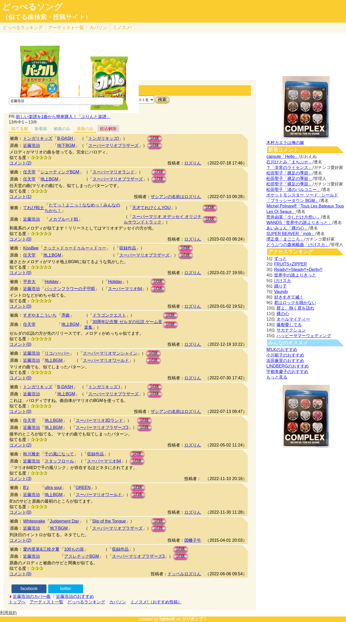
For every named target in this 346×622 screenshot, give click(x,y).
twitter (65, 588)
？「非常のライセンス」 (289, 167)
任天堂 (29, 172)
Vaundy (281, 291)
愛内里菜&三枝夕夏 (41, 549)
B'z (26, 487)
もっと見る (276, 377)
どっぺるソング (32, 7)
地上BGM (49, 179)
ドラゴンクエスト (109, 315)
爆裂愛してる (289, 324)
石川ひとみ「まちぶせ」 (289, 162)
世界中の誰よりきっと (295, 275)
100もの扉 (74, 549)
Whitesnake (34, 521)
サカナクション (291, 330)
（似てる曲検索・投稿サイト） (46, 17)
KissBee (31, 248)
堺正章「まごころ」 (285, 239)
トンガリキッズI (103, 138)
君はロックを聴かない (295, 302)
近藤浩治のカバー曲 (32, 596)
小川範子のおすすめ (285, 355)
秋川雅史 (31, 454)
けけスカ (282, 280)
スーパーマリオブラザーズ (113, 145)
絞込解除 (108, 128)
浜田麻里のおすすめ (285, 360)
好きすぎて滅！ (289, 297)
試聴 (154, 138)
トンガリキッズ (37, 138)
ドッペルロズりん (184, 574)
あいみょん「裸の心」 (287, 228)
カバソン (98, 27)
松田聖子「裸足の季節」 (289, 173)
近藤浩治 (31, 145)
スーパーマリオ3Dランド (99, 420)
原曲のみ (85, 128)
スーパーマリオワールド (106, 360)
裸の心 (283, 313)
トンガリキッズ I (104, 387)
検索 (162, 99)
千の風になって (59, 454)
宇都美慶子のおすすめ (287, 371)
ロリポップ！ (194, 619)
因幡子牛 (192, 540)
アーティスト (66, 27)
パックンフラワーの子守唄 (70, 288)
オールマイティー (293, 319)
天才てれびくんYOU (151, 207)
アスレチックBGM (81, 556)
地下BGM (66, 145)
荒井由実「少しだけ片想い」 (293, 217)
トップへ (17, 602)
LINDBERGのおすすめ (287, 366)
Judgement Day (64, 521)
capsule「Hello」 (282, 156)
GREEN (83, 487)
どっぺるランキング (86, 602)
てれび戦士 (33, 207)
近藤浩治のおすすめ (75, 596)
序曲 (65, 315)
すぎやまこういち (40, 315)
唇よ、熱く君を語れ (295, 308)
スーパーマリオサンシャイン (110, 353)
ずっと (280, 258)
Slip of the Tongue (109, 521)
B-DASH (65, 138)
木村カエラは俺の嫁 (285, 142)
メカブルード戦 (63, 219)
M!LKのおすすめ (281, 349)
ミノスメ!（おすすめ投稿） (156, 602)
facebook (28, 588)
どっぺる (23, 27)
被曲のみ (61, 128)
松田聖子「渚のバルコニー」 (293, 189)
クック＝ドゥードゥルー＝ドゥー (74, 248)
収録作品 (127, 248)
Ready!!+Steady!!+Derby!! (298, 269)
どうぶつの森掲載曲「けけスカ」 (297, 244)
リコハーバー (57, 353)
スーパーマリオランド (113, 172)
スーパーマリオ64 (125, 288)
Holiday (51, 281)
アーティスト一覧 (46, 602)
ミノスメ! (122, 27)
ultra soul (53, 487)
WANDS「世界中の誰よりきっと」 (299, 222)
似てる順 (19, 128)
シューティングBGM (59, 172)
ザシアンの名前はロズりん (176, 196)
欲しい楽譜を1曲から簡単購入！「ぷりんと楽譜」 (63, 116)
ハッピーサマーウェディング (304, 335)
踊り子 (280, 286)
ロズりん (192, 163)
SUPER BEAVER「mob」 (290, 233)
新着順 (41, 128)
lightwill (167, 619)
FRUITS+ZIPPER (290, 264)
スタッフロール (59, 461)
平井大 (29, 281)
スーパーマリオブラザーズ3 (102, 427)
